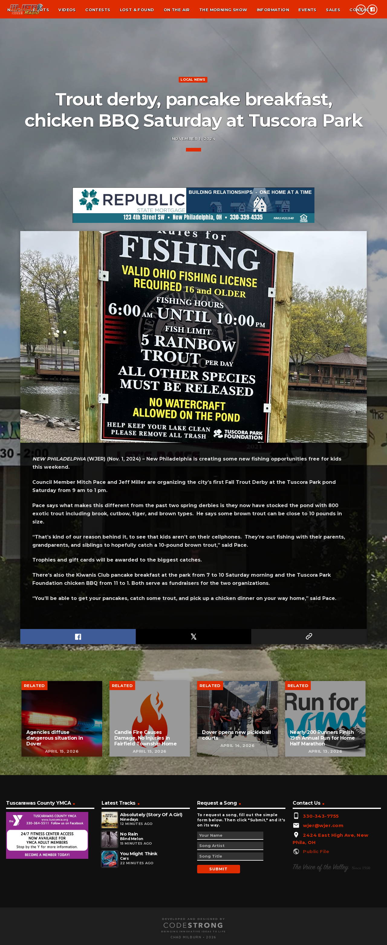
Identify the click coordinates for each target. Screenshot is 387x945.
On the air (177, 9)
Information (273, 9)
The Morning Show (223, 9)
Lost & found (137, 9)
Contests (97, 9)
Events (307, 9)
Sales (333, 9)
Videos (67, 9)
